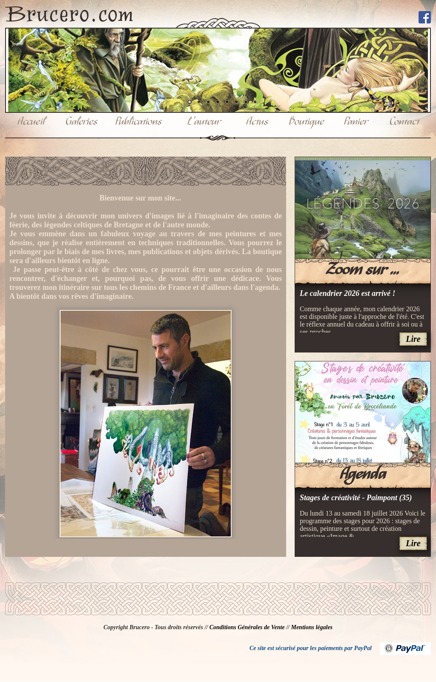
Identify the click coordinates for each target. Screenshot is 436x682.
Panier (356, 122)
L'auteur (204, 122)
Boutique (306, 122)
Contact (404, 122)
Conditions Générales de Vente (247, 627)
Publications (138, 122)
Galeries (82, 122)
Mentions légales (312, 627)
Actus (257, 122)
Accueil (31, 122)
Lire (413, 339)
